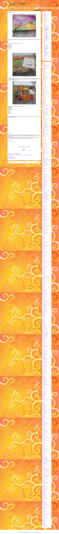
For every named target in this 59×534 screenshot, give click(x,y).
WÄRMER (44, 493)
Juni (44, 23)
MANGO (44, 308)
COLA (43, 121)
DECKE (44, 131)
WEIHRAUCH (44, 499)
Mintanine (45, 44)
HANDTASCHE (44, 220)
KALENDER (44, 249)
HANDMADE (44, 218)
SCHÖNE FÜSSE (45, 411)
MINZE (43, 320)
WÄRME (44, 492)
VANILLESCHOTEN (45, 479)
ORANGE (44, 352)
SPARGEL (44, 435)
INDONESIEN (44, 238)
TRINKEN (44, 467)
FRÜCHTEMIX (44, 179)
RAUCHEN (44, 378)
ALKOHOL (44, 67)
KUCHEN (44, 282)
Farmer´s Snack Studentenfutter (46, 36)
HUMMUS (44, 237)
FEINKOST (44, 158)
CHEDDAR (44, 113)
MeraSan (45, 41)
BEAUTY (44, 89)
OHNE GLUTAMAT (45, 346)
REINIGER (44, 383)
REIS (43, 385)
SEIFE (43, 415)
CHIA (43, 115)
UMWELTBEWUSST (45, 474)
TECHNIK (44, 454)
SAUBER (44, 403)
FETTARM (44, 161)
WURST (44, 512)
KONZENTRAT (44, 276)
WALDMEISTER (45, 488)
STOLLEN (44, 443)
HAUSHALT (44, 224)
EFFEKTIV (44, 145)
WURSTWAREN (45, 513)
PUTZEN (44, 373)
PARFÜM (44, 360)
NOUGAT (44, 339)
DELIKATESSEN (45, 133)
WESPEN (44, 506)
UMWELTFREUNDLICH (45, 475)
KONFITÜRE (44, 275)
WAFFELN (44, 485)
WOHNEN (44, 511)
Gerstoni (45, 50)
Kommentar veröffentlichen (12, 158)
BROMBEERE (44, 106)
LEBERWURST (44, 294)
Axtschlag (45, 40)
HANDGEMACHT (45, 217)
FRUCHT (44, 175)
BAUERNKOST (44, 87)
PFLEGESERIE (44, 366)
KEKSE (44, 258)
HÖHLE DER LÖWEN (45, 232)
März (44, 26)
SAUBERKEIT (44, 404)
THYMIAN (44, 456)
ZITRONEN (44, 524)
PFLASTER (44, 364)
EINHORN (44, 146)
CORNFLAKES (44, 125)
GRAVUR (44, 211)
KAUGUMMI (44, 256)
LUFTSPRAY (44, 302)
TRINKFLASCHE (45, 468)
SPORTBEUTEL (45, 436)
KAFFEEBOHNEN (45, 245)
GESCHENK (44, 192)
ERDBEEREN (44, 151)
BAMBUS (44, 82)
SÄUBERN (44, 405)
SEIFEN (44, 416)
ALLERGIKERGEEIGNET (46, 68)
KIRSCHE (44, 263)
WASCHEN (44, 494)
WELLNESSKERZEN (45, 504)
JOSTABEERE (44, 243)
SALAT (43, 398)
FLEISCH (44, 169)
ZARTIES (44, 519)
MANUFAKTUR (44, 309)
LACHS (44, 288)
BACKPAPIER (44, 80)
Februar (45, 57)
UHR (43, 473)
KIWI (43, 264)
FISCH (43, 166)
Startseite (24, 162)
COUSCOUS (44, 126)
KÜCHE (44, 281)
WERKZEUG (44, 505)
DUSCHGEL (44, 144)
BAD (43, 81)
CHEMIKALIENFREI (45, 114)
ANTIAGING (44, 70)
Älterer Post (38, 162)
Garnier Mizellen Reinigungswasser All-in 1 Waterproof (46, 29)
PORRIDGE (44, 371)
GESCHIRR (44, 193)
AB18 (43, 63)
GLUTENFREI (44, 206)
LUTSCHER (44, 303)
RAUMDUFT (44, 379)
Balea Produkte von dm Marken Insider (46, 37)
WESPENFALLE (45, 507)
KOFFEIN (44, 271)
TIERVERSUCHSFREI (45, 460)
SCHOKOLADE (44, 410)
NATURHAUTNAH (45, 333)
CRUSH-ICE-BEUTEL (45, 127)
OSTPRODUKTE (45, 354)
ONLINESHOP (44, 351)
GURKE (44, 212)
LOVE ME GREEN (46, 45)
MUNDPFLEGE (44, 328)
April (44, 25)
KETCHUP (44, 262)
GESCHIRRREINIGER (45, 194)
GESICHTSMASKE (45, 198)
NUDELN (44, 341)
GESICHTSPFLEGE (45, 199)
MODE (43, 322)
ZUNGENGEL (44, 526)
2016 (44, 16)
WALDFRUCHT (44, 487)
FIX (43, 167)
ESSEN (44, 153)
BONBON (44, 101)
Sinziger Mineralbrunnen (46, 39)
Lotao (44, 43)
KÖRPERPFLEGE (45, 277)
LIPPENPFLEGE (45, 301)
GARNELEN (44, 186)
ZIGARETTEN (44, 520)
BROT (43, 107)
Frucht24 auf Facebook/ (11, 141)
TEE (43, 455)
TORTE (44, 466)
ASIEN (43, 75)
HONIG (43, 236)
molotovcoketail (32, 532)
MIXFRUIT (44, 321)
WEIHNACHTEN (45, 498)
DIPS (43, 138)
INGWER (44, 239)
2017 (44, 15)
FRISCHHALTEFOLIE (45, 174)
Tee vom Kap (45, 34)
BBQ (43, 88)
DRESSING (44, 139)
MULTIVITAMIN (44, 327)
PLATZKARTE (44, 370)
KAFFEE (44, 244)
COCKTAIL (44, 120)
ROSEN (44, 390)
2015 (44, 59)
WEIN (43, 500)
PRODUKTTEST (45, 372)
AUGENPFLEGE (45, 76)
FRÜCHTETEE (44, 180)
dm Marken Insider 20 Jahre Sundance (46, 27)
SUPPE (44, 447)
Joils (44, 42)
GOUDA (44, 207)
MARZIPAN (44, 313)
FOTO (43, 173)
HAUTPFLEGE (44, 226)
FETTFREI (44, 162)
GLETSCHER (44, 205)
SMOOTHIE (44, 428)
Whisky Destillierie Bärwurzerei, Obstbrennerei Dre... (46, 49)
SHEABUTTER (44, 422)
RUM (43, 396)
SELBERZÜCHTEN (45, 417)
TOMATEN (44, 462)
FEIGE (43, 157)
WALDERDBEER (45, 486)
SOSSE (44, 434)
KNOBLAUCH (44, 268)
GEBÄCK (44, 188)
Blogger (39, 532)
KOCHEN (44, 270)
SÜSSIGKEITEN (45, 448)
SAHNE (44, 397)
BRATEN (44, 102)
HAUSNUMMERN (45, 225)
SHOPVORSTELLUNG (45, 423)
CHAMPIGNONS (45, 112)
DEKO (43, 132)
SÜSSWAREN (44, 449)
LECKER (44, 295)
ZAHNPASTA (44, 517)
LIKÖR (43, 296)
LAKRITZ (44, 290)
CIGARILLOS (44, 119)
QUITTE (44, 377)
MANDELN (44, 307)
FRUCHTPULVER (45, 181)
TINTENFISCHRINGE (45, 461)
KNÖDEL (44, 269)
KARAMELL (44, 251)
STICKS (44, 442)
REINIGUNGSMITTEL (45, 384)
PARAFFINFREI (45, 359)
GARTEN (44, 187)
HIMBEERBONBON (45, 230)
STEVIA (44, 441)
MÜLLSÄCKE (44, 326)
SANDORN (44, 402)
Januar (45, 58)
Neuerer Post (10, 162)
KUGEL (44, 283)
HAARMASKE (44, 213)
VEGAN (44, 480)
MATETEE (44, 315)
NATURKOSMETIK (45, 334)
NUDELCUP (44, 340)
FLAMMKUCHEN (45, 168)
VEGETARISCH (44, 481)
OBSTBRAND (44, 345)
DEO (43, 134)
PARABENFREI (44, 358)
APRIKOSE (44, 74)
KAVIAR (44, 257)
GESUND (44, 200)
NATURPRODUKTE (45, 335)
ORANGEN (44, 353)
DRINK (43, 140)
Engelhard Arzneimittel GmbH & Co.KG (46, 52)
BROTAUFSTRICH (45, 108)
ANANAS (44, 69)
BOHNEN (44, 100)
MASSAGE (44, 314)
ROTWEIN (44, 392)
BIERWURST (44, 94)
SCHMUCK (44, 409)
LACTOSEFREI (44, 289)
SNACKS (44, 429)
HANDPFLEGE (44, 219)
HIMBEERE (44, 231)
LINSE (43, 300)
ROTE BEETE (44, 391)
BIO (43, 95)
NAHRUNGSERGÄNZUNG (46, 332)
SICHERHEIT (44, 424)
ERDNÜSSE (44, 152)
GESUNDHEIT (44, 201)
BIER (43, 93)
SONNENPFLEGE (45, 430)
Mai (44, 24)
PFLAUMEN (44, 365)
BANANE (44, 83)
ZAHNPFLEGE (44, 518)
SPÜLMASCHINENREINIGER (46, 437)
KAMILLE (44, 250)
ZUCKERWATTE (45, 525)
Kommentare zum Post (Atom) (26, 164)
